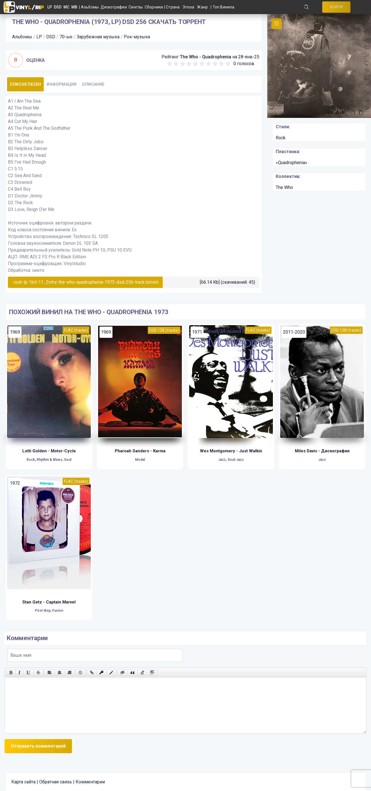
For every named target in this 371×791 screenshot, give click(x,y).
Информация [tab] (61, 84)
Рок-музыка (137, 36)
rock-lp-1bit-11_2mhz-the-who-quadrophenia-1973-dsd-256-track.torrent (86, 282)
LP (39, 36)
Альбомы (91, 7)
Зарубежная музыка (98, 36)
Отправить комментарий (38, 746)
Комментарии (90, 782)
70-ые (65, 36)
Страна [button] (173, 7)
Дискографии (115, 7)
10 (228, 63)
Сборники (154, 7)
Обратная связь (55, 782)
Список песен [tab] (25, 84)
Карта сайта (23, 782)
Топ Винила (224, 7)
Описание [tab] (93, 84)
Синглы (137, 7)
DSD (50, 36)
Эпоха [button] (188, 7)
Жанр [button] (202, 7)
